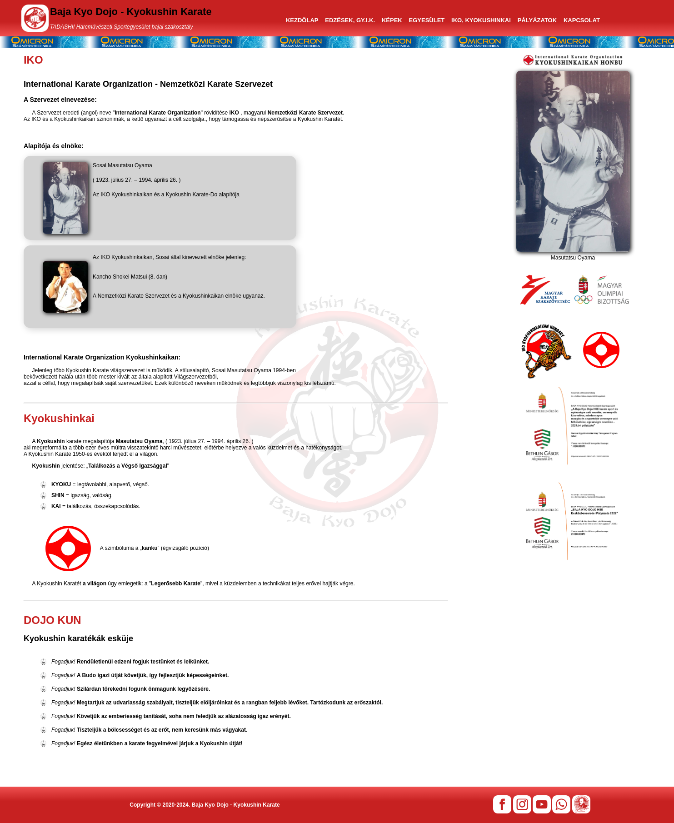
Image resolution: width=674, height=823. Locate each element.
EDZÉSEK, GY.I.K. (350, 20)
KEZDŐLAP (302, 20)
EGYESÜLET (427, 20)
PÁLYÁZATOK (537, 20)
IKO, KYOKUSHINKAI (481, 20)
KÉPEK (392, 20)
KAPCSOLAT (582, 20)
